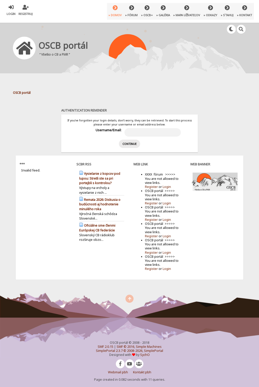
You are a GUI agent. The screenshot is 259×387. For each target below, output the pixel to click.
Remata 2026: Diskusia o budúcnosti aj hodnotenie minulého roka (99, 200)
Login (167, 183)
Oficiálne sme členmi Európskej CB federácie (97, 223)
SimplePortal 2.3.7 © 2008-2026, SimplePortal (129, 347)
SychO (145, 351)
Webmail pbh (118, 368)
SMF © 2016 (125, 342)
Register (151, 183)
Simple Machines (149, 342)
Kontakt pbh (142, 368)
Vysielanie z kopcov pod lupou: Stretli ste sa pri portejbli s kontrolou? (99, 174)
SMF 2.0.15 (105, 342)
